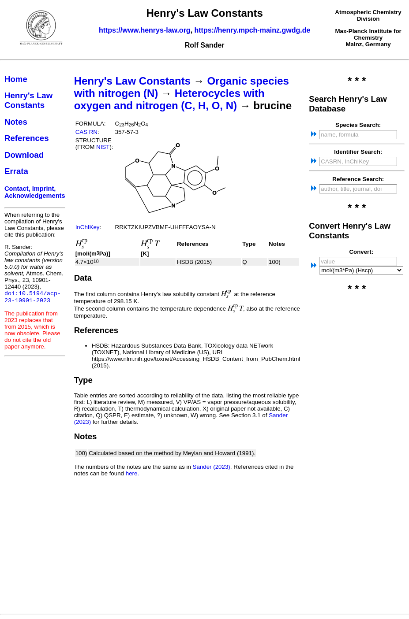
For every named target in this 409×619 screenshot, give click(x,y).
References (26, 138)
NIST (102, 147)
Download (24, 154)
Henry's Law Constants (28, 100)
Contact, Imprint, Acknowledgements (34, 192)
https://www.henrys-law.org (145, 30)
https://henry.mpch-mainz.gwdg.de (253, 30)
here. (132, 473)
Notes (15, 121)
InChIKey (87, 227)
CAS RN (86, 132)
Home (15, 79)
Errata (16, 171)
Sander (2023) (211, 466)
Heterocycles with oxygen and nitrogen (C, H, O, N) (169, 99)
